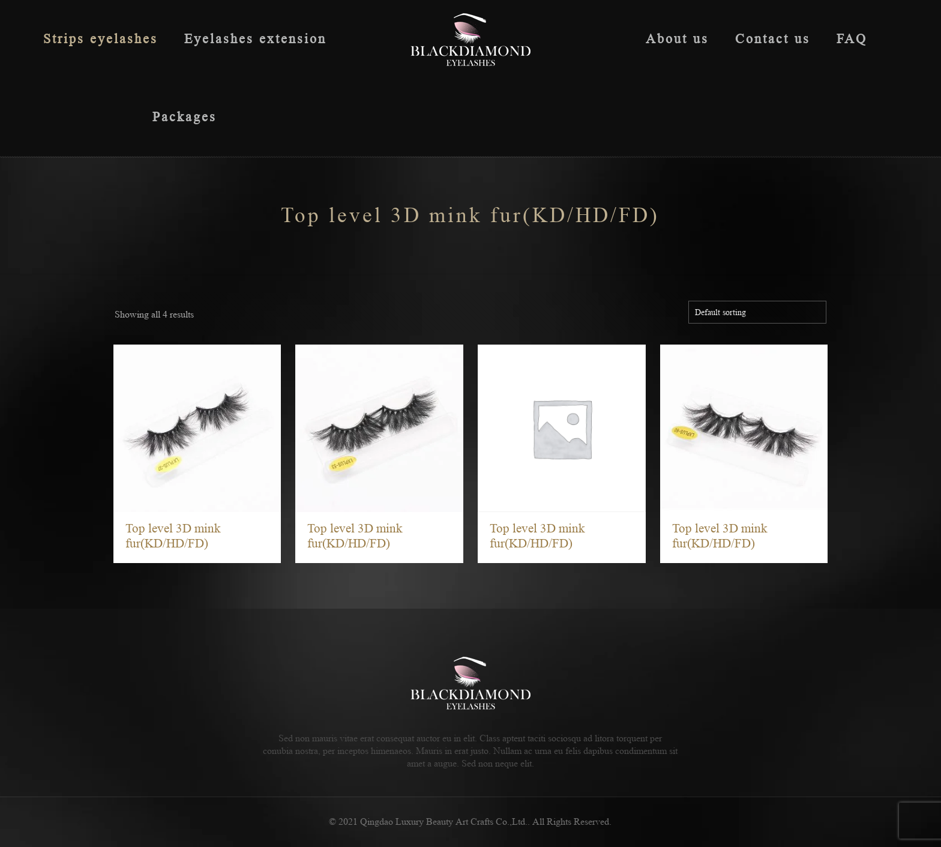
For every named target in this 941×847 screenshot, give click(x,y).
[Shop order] (757, 312)
